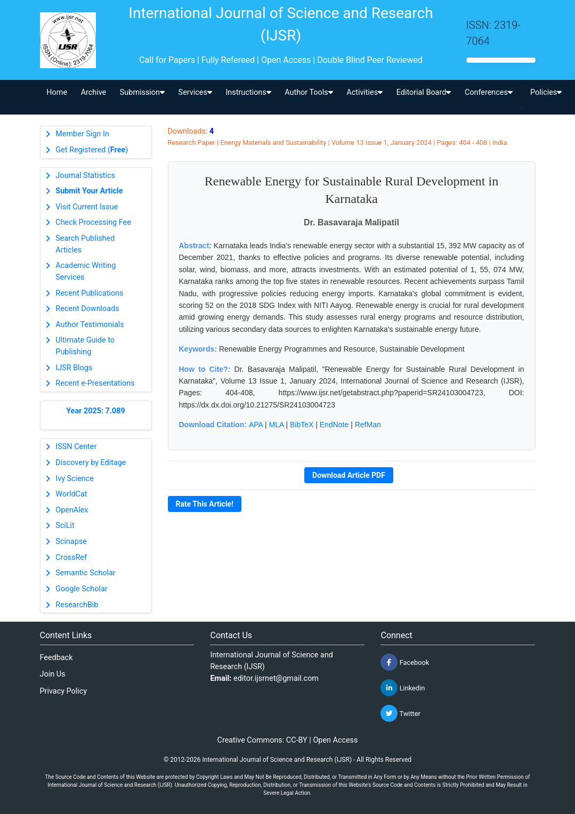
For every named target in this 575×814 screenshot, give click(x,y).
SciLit (65, 525)
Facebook (404, 662)
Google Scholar (81, 588)
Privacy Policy (63, 691)
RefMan (368, 424)
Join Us (53, 674)
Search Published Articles (85, 244)
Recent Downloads (87, 308)
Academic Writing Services (85, 271)
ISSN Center (75, 446)
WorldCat (71, 494)
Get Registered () (91, 149)
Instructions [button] (248, 92)
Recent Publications (89, 293)
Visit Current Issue (86, 206)
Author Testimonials (89, 324)
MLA (276, 424)
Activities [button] (364, 92)
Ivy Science (74, 478)
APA (256, 424)
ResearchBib (76, 604)
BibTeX (301, 424)
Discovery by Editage (90, 462)
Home (56, 92)
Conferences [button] (489, 92)
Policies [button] (546, 92)
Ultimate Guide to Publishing (85, 346)
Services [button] (195, 92)
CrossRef (71, 557)
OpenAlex (71, 510)
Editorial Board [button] (423, 92)
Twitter (400, 713)
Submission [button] (142, 92)
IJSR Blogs (73, 367)
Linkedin (402, 687)
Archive (94, 92)
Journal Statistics (85, 175)
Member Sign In (82, 134)
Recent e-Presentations (94, 383)
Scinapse (71, 541)
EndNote (334, 424)
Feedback (56, 657)
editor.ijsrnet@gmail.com (276, 678)
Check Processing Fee (93, 222)
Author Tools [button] (309, 92)
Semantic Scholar (85, 572)
